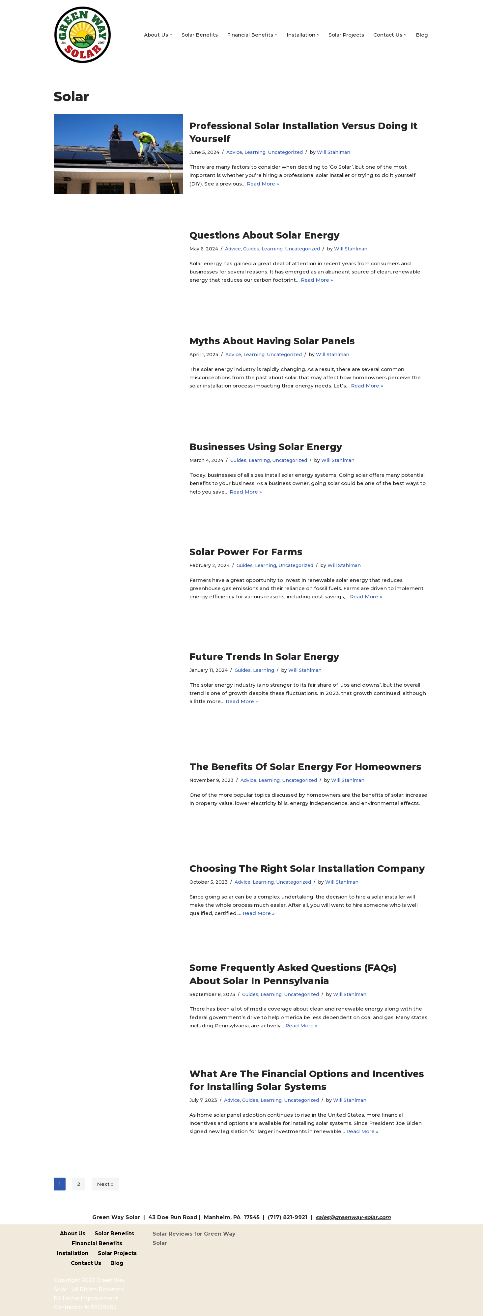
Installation (72, 1253)
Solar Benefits (193, 35)
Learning (256, 152)
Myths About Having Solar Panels (272, 339)
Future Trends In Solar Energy (264, 655)
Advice (235, 152)
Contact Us (85, 1263)
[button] (164, 35)
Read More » (265, 184)
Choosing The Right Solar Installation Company (307, 867)
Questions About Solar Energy (264, 234)
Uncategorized (287, 152)
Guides (251, 248)
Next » (105, 1184)
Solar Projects (343, 35)
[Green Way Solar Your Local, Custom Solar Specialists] (82, 35)
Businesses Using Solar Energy (265, 445)
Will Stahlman (336, 152)
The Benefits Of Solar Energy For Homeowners (305, 761)
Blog (421, 35)
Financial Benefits (96, 1244)
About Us (72, 1234)
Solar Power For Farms (245, 550)
